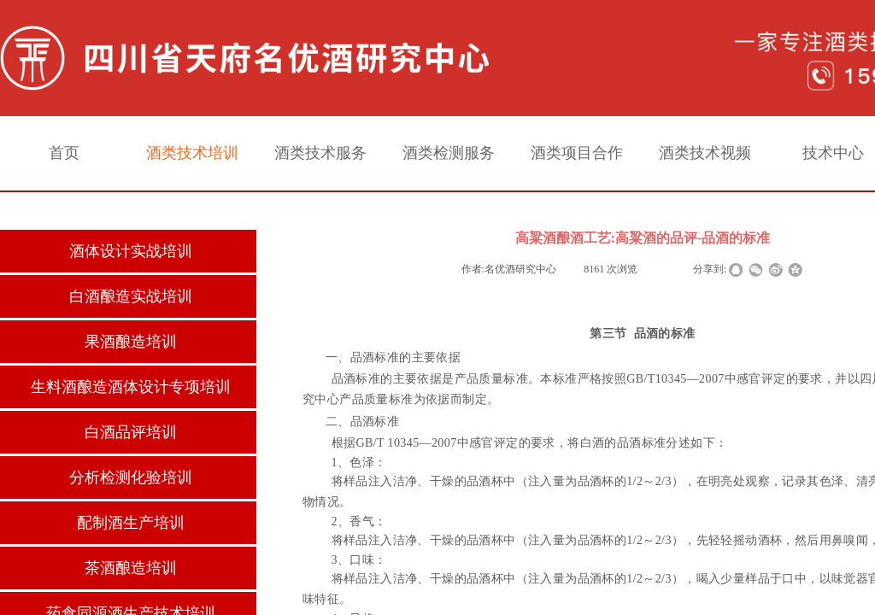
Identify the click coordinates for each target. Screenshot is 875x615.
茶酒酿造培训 (131, 568)
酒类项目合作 (577, 152)
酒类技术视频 (705, 152)
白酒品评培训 (131, 432)
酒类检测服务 (448, 152)
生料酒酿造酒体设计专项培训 (131, 386)
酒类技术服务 (320, 152)
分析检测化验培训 (130, 477)
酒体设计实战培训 (130, 251)
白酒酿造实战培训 (130, 296)
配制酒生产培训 (131, 522)
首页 (64, 152)
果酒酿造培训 (131, 341)
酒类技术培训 (192, 152)
